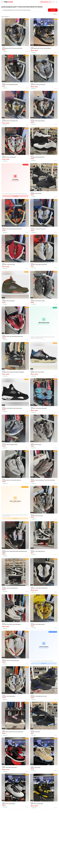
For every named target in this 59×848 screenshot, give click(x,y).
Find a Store (43, 663)
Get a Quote (15, 518)
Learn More (15, 196)
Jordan (3, 47)
